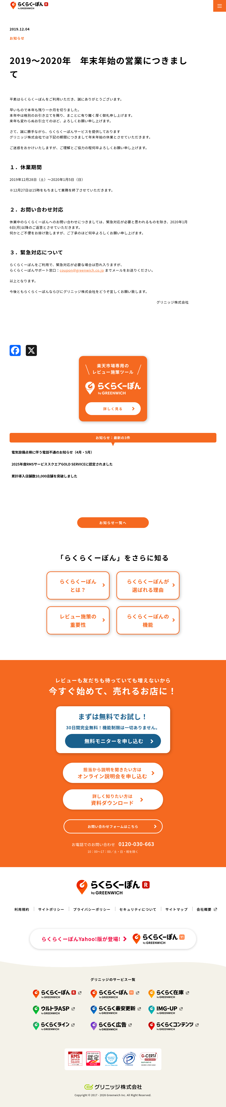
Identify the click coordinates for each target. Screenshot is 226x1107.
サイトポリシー (51, 909)
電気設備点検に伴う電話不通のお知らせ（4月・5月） (53, 452)
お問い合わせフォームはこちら (122, 826)
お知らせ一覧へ (113, 522)
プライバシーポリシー (92, 909)
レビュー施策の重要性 (82, 620)
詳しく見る (119, 408)
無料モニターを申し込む (119, 741)
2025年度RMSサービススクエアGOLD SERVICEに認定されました (62, 464)
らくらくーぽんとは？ (82, 585)
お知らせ (17, 38)
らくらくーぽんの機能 (151, 620)
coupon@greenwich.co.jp (82, 270)
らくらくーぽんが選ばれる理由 (151, 585)
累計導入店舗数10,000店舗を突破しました (44, 476)
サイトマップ (176, 909)
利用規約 (21, 909)
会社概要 (204, 909)
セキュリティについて (138, 909)
